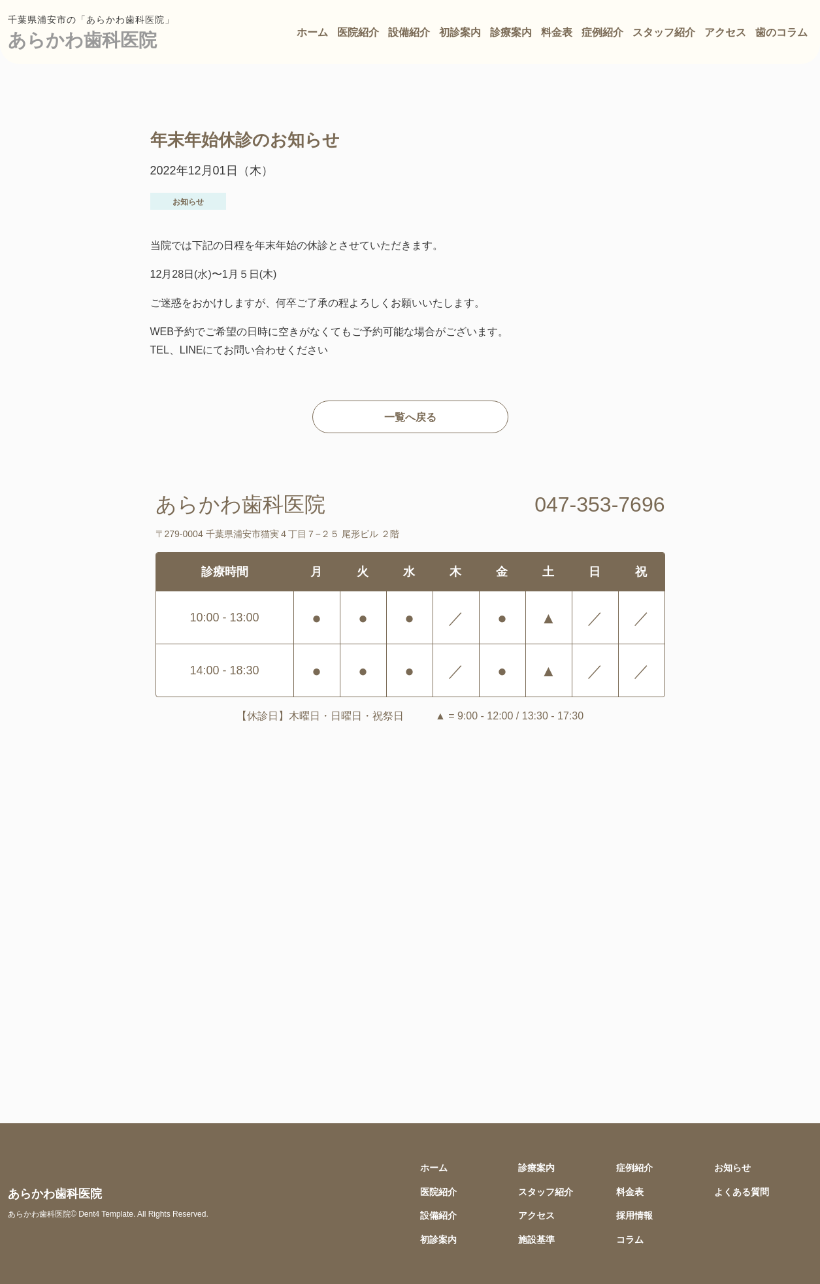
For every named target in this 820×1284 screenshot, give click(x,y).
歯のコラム (781, 32)
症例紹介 (602, 32)
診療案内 (511, 32)
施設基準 (536, 1239)
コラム (630, 1239)
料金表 (556, 32)
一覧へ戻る (410, 417)
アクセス (725, 32)
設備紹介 (409, 32)
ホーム (312, 32)
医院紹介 (358, 32)
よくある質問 (741, 1191)
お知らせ (732, 1167)
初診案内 (460, 32)
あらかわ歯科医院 (82, 39)
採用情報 (634, 1215)
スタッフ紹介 (663, 32)
